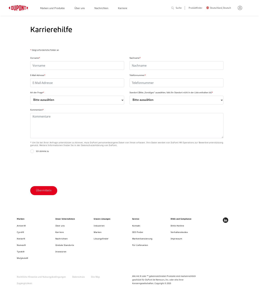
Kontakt (136, 225)
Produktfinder (195, 8)
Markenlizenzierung (142, 238)
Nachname (135, 58)
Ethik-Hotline (177, 225)
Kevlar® (21, 238)
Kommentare (37, 109)
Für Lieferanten (140, 245)
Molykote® (22, 258)
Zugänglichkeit (24, 283)
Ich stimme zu (42, 151)
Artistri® (21, 225)
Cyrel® (20, 232)
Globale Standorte (64, 245)
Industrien (99, 225)
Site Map (95, 276)
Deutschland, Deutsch (220, 8)
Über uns (79, 8)
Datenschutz (78, 276)
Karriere (122, 8)
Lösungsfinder (101, 238)
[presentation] (57, 169)
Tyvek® (20, 251)
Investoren (61, 251)
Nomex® (21, 245)
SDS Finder (137, 232)
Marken (97, 232)
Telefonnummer (138, 75)
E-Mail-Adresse (37, 75)
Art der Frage (37, 92)
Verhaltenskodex (179, 232)
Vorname (35, 58)
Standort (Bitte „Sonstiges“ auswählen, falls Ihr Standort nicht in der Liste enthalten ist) (171, 92)
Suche (176, 8)
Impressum (176, 238)
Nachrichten (101, 8)
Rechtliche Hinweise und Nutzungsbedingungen (41, 276)
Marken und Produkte (52, 8)
